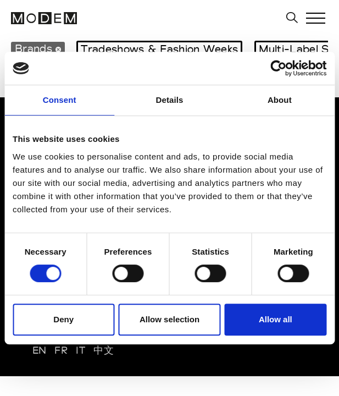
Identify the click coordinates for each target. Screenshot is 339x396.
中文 (103, 350)
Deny (63, 319)
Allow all (275, 319)
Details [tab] (170, 100)
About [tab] (280, 100)
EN (39, 350)
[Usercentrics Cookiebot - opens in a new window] (278, 68)
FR (61, 350)
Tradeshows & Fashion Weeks (159, 49)
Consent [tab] (59, 100)
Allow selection (169, 319)
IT (80, 350)
